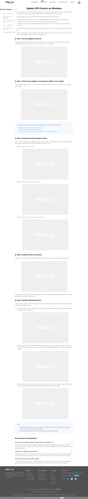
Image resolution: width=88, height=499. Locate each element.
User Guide (53, 483)
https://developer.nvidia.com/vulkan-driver (32, 129)
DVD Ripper (34, 2)
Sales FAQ (53, 479)
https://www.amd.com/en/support (27, 146)
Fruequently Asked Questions (9, 32)
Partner (52, 475)
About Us (53, 473)
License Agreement (40, 489)
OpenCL (34, 84)
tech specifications (46, 462)
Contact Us (53, 477)
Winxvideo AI (43, 2)
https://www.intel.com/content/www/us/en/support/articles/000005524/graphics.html (40, 131)
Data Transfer (52, 2)
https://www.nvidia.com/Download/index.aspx (30, 181)
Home (27, 489)
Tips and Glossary (42, 479)
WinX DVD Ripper (30, 475)
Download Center (63, 2)
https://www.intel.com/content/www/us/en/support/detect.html (33, 217)
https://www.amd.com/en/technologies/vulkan (32, 127)
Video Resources (42, 475)
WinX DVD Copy (29, 477)
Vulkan (29, 84)
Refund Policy (52, 489)
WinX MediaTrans (30, 479)
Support (72, 2)
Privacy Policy (32, 489)
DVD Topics (41, 473)
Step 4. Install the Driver (8, 25)
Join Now (77, 475)
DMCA (46, 489)
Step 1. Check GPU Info (8, 13)
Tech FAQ (53, 481)
